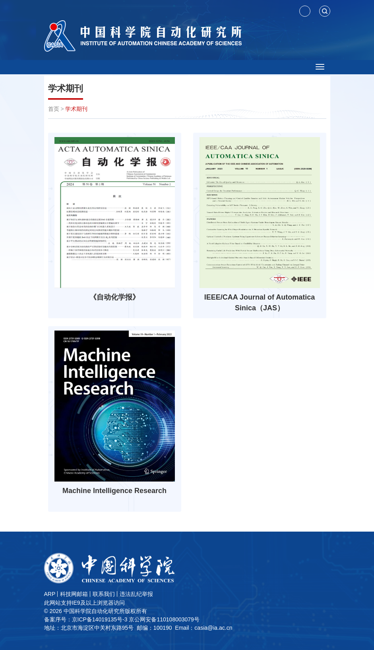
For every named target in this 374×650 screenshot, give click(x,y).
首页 (53, 109)
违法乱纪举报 (136, 594)
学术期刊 (65, 88)
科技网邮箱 (74, 594)
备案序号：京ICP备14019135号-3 (86, 619)
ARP (50, 594)
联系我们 (104, 594)
